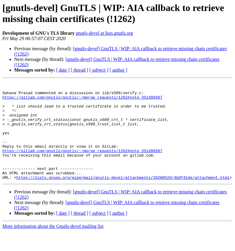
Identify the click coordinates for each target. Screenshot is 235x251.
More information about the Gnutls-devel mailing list (52, 245)
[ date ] (63, 69)
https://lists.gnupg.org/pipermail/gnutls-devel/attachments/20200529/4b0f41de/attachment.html (123, 197)
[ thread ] (79, 69)
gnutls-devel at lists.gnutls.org (104, 33)
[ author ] (118, 69)
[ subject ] (98, 69)
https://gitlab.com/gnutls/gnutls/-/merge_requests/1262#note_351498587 (82, 100)
